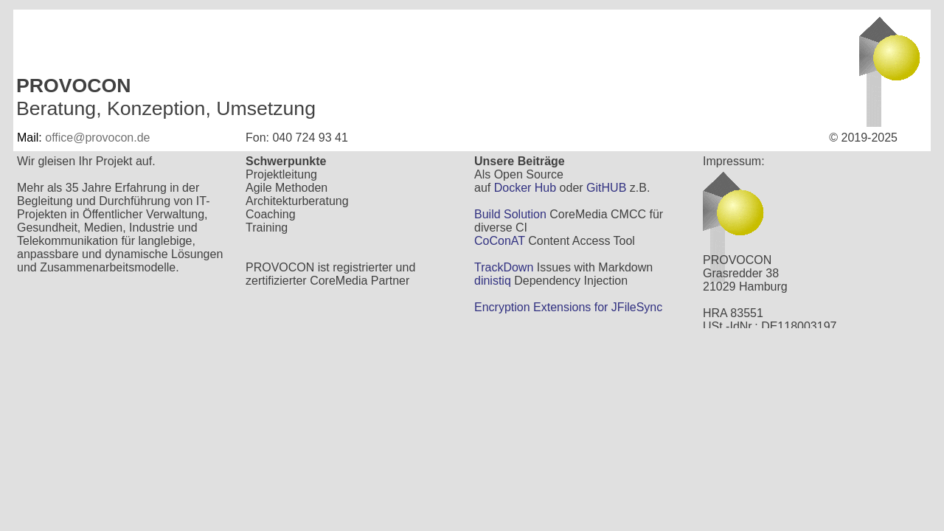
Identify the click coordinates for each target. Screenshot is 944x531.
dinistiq (492, 280)
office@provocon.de (97, 137)
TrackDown (503, 267)
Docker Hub (525, 187)
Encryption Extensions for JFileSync (568, 307)
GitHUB (606, 187)
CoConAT (499, 241)
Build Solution (510, 214)
